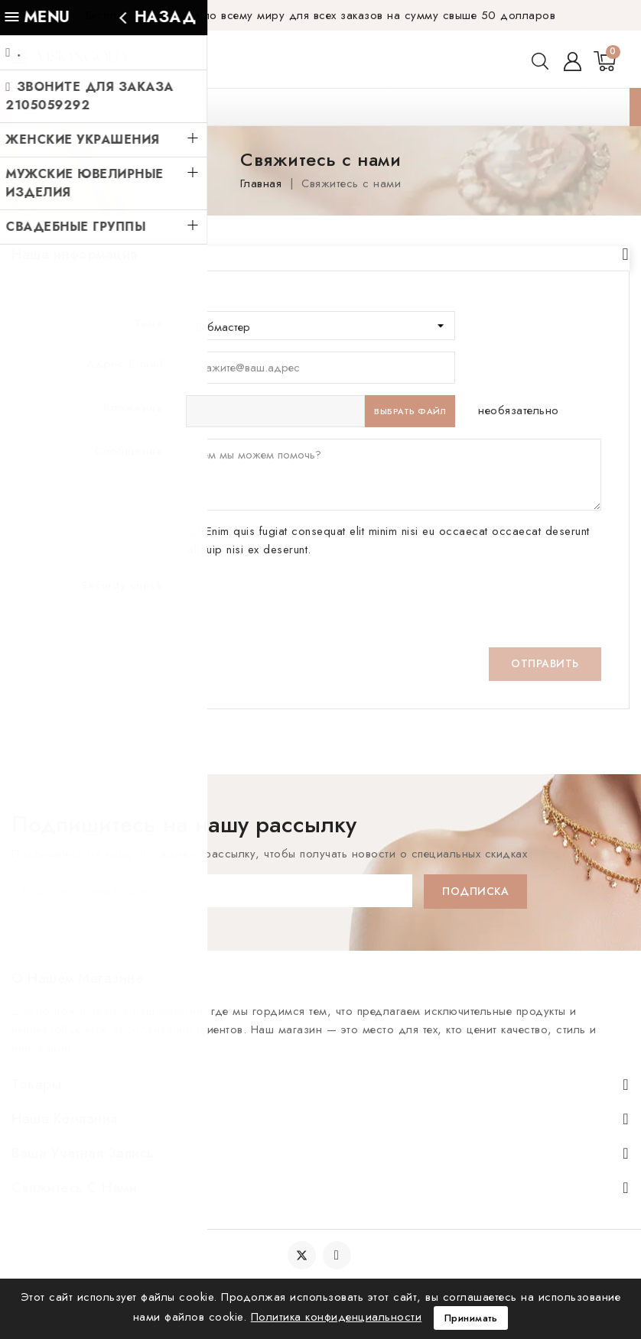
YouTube (338, 1256)
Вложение (133, 382)
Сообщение (129, 426)
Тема (148, 298)
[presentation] (302, 581)
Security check (122, 561)
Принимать (471, 1317)
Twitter (302, 1256)
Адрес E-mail (124, 339)
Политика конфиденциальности (336, 1316)
